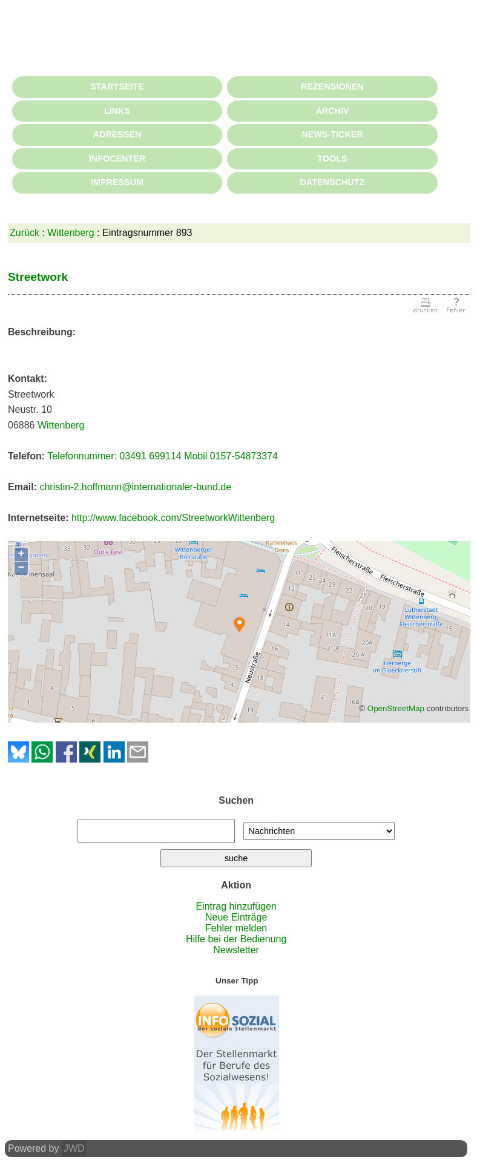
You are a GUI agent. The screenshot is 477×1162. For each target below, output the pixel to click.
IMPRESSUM (117, 182)
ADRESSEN (117, 134)
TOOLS (332, 158)
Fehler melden (236, 928)
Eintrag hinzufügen (236, 906)
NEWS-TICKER (332, 134)
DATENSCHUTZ (332, 182)
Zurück (24, 233)
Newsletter (236, 950)
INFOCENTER (117, 158)
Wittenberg (70, 233)
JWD (74, 1148)
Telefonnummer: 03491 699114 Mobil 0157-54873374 (162, 456)
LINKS (117, 111)
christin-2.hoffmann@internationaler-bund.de (135, 487)
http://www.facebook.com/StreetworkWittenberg (173, 518)
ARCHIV (332, 111)
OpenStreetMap (395, 708)
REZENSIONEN (332, 86)
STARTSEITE (116, 86)
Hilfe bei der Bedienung (236, 939)
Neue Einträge (236, 917)
